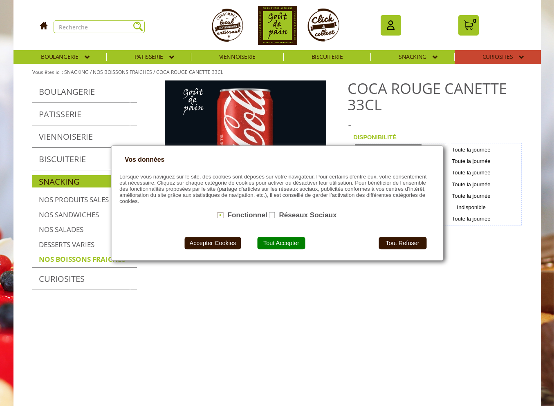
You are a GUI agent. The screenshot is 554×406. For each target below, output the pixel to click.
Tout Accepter (281, 243)
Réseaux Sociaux (307, 215)
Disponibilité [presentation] (375, 137)
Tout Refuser (402, 243)
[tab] (374, 137)
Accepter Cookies (213, 243)
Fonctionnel (247, 215)
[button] (391, 25)
